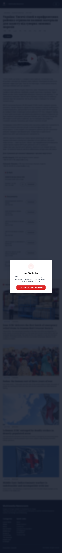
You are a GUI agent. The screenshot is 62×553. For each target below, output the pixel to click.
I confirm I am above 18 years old (31, 287)
